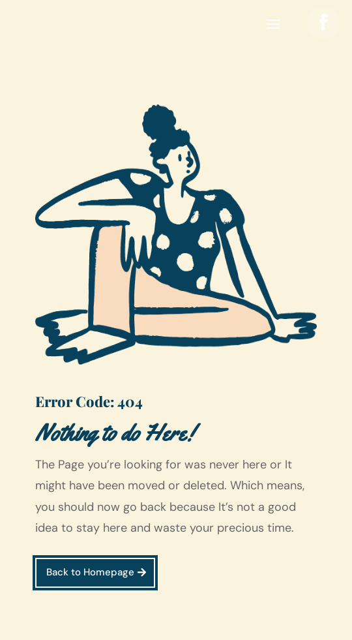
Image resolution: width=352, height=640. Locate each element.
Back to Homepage (90, 572)
